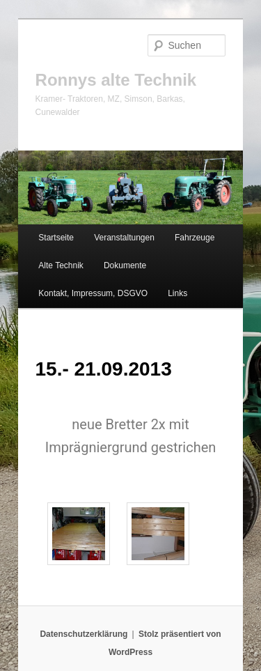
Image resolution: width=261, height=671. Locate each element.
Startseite (56, 237)
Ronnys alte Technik (116, 79)
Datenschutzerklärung (83, 634)
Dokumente (125, 265)
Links (177, 293)
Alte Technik (60, 265)
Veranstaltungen (124, 237)
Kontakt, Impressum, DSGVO (93, 293)
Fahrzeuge (194, 237)
